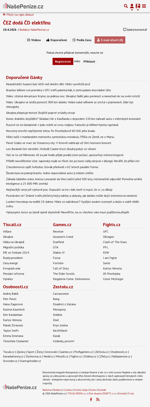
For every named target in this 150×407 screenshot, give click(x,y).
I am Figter (110, 258)
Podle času (82, 40)
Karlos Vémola (112, 268)
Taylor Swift (11, 330)
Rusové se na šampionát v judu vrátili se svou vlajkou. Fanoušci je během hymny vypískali (62, 125)
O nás (131, 393)
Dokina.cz (90, 356)
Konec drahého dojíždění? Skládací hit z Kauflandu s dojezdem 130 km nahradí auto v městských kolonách (73, 119)
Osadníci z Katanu (64, 304)
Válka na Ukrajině (13, 242)
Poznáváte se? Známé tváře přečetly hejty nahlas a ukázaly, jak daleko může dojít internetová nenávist (71, 195)
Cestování (51, 352)
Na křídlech (60, 330)
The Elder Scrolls (64, 273)
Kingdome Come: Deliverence (71, 279)
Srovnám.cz (10, 361)
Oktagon (108, 237)
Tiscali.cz (12, 224)
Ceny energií (10, 263)
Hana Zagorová (13, 304)
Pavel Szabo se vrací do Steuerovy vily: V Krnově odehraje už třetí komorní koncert (58, 143)
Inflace (7, 231)
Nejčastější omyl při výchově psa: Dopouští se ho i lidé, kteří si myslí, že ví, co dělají (59, 189)
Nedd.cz (49, 356)
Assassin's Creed (63, 237)
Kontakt (102, 390)
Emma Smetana (13, 336)
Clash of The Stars (115, 242)
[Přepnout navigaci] (132, 6)
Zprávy (21, 352)
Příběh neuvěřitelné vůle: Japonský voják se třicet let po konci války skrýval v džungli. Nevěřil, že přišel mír (73, 161)
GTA (55, 247)
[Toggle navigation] (144, 6)
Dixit (56, 320)
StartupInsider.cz (30, 361)
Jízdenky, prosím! (63, 341)
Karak (56, 336)
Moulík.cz (62, 356)
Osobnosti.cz (15, 287)
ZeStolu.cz (102, 352)
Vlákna (34, 40)
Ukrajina (8, 237)
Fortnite (58, 263)
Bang (56, 299)
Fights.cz (111, 224)
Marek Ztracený (13, 325)
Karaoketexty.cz (13, 356)
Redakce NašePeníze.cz (34, 29)
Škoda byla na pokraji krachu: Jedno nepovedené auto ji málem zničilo (49, 173)
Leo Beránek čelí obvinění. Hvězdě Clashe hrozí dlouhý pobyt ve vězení (51, 149)
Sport (31, 352)
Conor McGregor (113, 279)
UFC (105, 231)
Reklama (47, 390)
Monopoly (59, 309)
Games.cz (62, 224)
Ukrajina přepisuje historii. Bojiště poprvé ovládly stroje (40, 113)
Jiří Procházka (111, 273)
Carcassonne (61, 293)
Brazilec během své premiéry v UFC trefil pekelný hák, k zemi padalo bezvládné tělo (58, 90)
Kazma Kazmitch (14, 309)
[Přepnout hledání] (126, 6)
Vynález (8, 279)
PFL (105, 247)
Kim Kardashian (12, 315)
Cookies (68, 390)
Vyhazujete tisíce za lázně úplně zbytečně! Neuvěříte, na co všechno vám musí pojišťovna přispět (67, 212)
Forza (56, 258)
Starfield (58, 242)
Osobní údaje (81, 390)
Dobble (57, 315)
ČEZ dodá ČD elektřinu (27, 22)
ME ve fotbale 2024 (16, 252)
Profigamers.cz (83, 352)
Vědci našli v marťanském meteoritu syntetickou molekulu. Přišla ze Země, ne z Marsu (60, 137)
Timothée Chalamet (16, 341)
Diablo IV (59, 252)
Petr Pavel (9, 299)
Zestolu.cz (63, 287)
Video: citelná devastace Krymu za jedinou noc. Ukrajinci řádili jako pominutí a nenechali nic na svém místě (73, 96)
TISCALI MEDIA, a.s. (77, 393)
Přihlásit (89, 61)
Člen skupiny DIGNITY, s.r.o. (102, 393)
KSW (106, 252)
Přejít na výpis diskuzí (18, 14)
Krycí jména (60, 325)
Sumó (106, 263)
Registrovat (63, 61)
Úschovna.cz (33, 356)
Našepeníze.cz (121, 356)
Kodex (93, 390)
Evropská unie (11, 268)
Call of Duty (61, 268)
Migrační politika (13, 247)
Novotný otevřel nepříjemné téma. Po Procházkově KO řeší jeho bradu (50, 131)
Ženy (40, 352)
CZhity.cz (104, 356)
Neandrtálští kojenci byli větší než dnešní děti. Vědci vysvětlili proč (48, 84)
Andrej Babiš (10, 293)
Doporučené (56, 40)
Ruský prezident (13, 258)
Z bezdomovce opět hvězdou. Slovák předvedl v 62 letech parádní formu (52, 167)
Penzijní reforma (13, 273)
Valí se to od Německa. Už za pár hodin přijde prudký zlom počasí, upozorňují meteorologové (64, 155)
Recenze (58, 231)
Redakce (57, 390)
